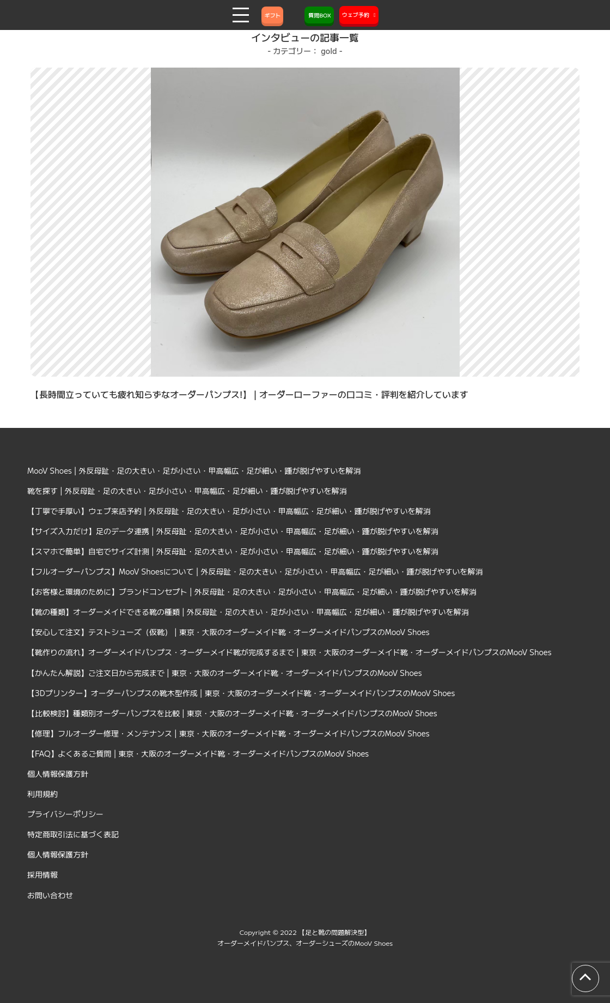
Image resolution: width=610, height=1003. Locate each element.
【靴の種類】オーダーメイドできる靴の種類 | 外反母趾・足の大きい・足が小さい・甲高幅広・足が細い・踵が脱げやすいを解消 (248, 611)
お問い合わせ (50, 895)
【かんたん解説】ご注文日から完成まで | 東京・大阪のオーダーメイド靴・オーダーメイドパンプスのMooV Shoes (224, 672)
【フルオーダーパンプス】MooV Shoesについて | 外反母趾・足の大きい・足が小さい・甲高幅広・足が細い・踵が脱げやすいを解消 (255, 571)
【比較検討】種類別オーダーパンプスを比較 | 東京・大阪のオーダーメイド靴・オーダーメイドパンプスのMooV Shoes (232, 713)
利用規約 (42, 793)
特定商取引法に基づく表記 (73, 834)
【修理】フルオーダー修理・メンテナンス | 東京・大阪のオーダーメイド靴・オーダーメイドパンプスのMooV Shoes (228, 733)
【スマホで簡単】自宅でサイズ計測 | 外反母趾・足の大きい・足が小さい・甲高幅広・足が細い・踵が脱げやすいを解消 (232, 551)
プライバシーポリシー (65, 813)
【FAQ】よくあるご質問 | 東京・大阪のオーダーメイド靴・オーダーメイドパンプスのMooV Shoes (198, 753)
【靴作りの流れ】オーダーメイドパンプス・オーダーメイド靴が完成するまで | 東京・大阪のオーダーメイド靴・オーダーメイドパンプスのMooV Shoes (289, 651)
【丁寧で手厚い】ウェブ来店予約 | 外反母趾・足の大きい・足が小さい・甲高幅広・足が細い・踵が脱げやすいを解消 (229, 510)
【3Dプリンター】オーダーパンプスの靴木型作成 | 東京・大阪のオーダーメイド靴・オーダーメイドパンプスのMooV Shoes (241, 692)
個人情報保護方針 (57, 773)
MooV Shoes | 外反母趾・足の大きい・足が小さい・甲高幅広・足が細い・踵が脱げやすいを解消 (194, 470)
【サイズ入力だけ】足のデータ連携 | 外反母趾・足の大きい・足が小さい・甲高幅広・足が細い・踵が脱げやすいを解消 (232, 530)
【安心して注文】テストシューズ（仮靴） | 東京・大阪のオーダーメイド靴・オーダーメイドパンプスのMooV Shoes (228, 631)
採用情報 (42, 874)
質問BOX (319, 15)
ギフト (272, 15)
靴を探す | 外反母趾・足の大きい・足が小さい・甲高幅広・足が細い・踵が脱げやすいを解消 (187, 490)
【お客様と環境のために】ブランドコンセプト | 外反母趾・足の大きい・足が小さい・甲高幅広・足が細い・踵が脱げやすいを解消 (252, 591)
